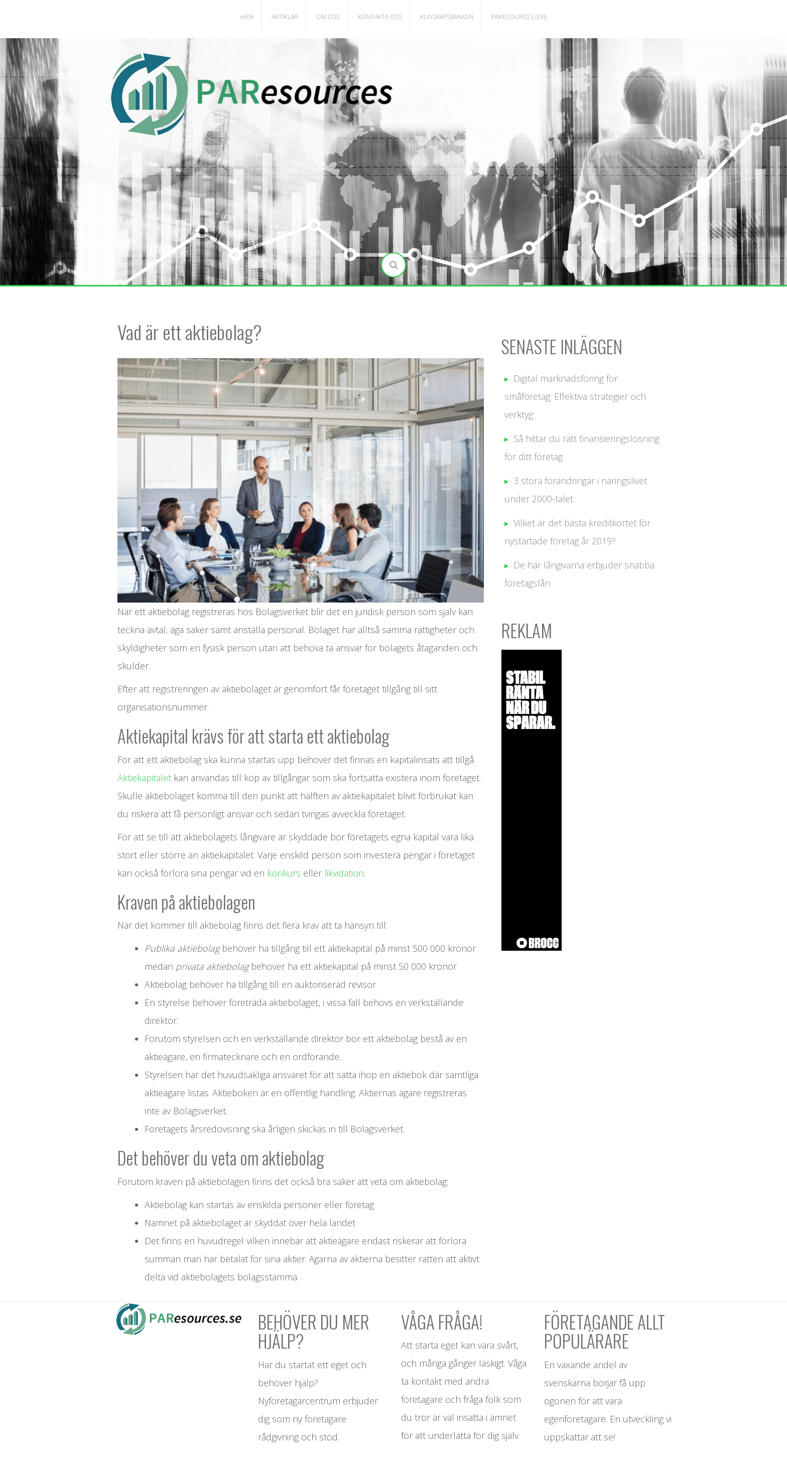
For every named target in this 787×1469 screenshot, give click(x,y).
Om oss (328, 17)
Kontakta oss (380, 17)
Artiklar (285, 17)
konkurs (285, 873)
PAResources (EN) (519, 17)
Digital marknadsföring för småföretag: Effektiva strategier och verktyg (575, 396)
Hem (246, 17)
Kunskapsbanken (446, 17)
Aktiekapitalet (145, 778)
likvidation (344, 873)
